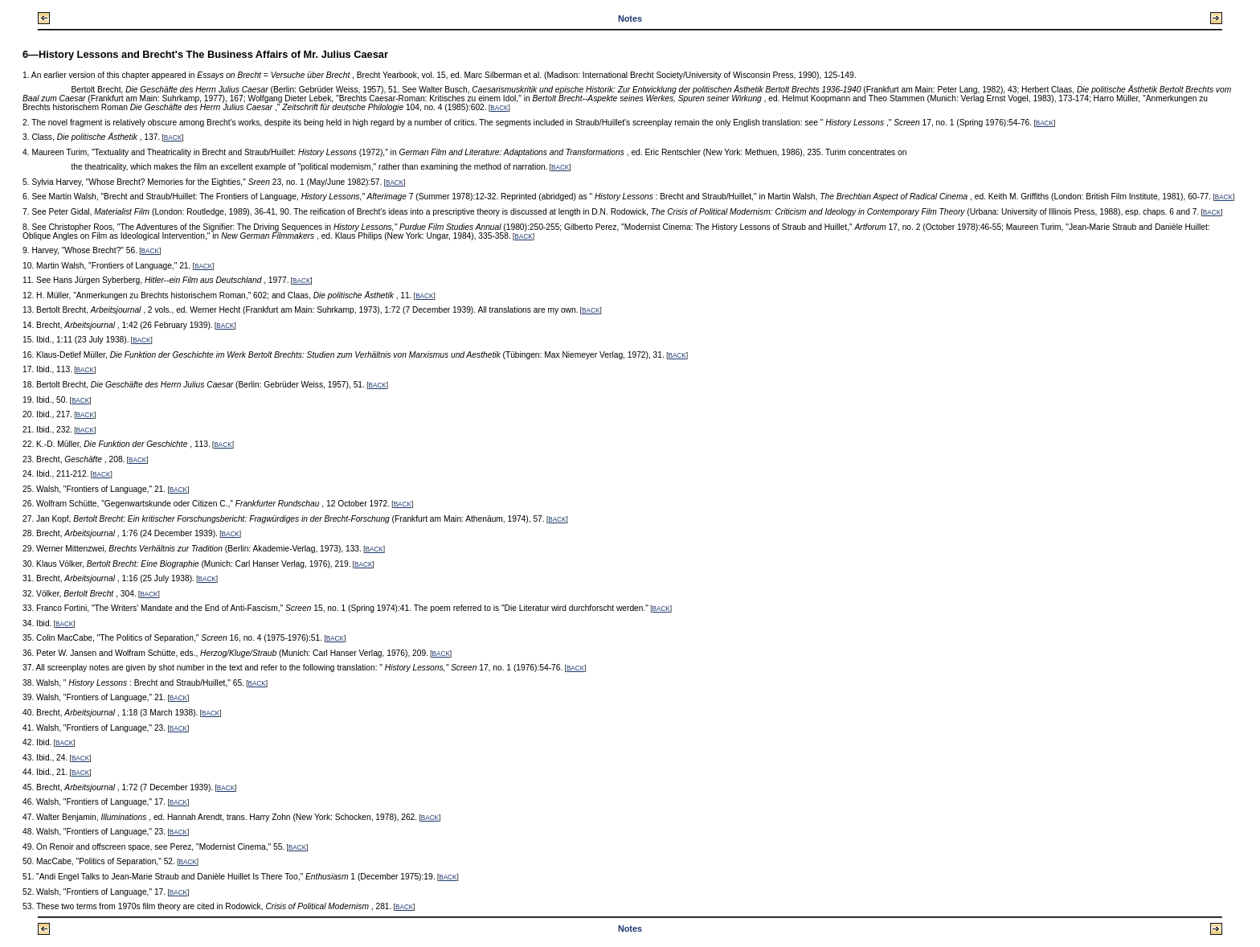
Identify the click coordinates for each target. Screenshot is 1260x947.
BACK (499, 108)
